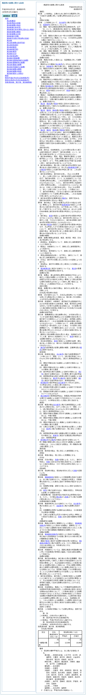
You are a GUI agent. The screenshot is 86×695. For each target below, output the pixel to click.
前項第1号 (49, 86)
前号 (45, 490)
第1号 (55, 378)
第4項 (54, 110)
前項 (48, 90)
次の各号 (62, 22)
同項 (68, 90)
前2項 (49, 225)
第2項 (49, 104)
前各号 (55, 435)
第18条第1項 (45, 268)
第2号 (63, 378)
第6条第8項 (49, 477)
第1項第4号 (45, 396)
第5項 (62, 130)
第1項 (43, 104)
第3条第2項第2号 (51, 534)
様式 (64, 198)
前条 (66, 497)
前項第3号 (44, 383)
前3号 (48, 429)
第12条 (59, 497)
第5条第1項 (72, 167)
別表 (56, 460)
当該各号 (46, 25)
